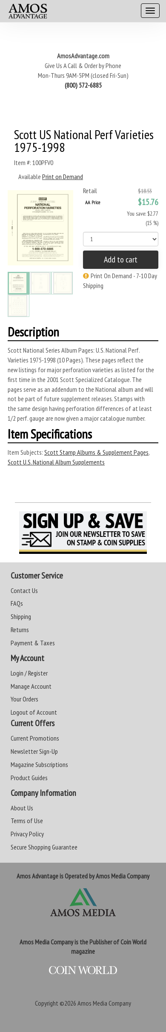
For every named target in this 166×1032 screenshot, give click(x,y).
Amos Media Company (104, 1003)
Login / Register (29, 673)
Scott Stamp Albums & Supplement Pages (96, 452)
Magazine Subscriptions (39, 764)
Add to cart (120, 259)
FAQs (17, 603)
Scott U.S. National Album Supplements (56, 462)
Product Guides (29, 777)
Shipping (21, 616)
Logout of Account (34, 712)
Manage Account (31, 686)
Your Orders (24, 699)
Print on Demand (62, 176)
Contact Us (24, 590)
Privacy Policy (27, 834)
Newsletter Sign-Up (34, 751)
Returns (20, 629)
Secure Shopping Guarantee (44, 847)
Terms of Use (27, 820)
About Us (22, 808)
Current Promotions (35, 738)
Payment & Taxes (33, 643)
